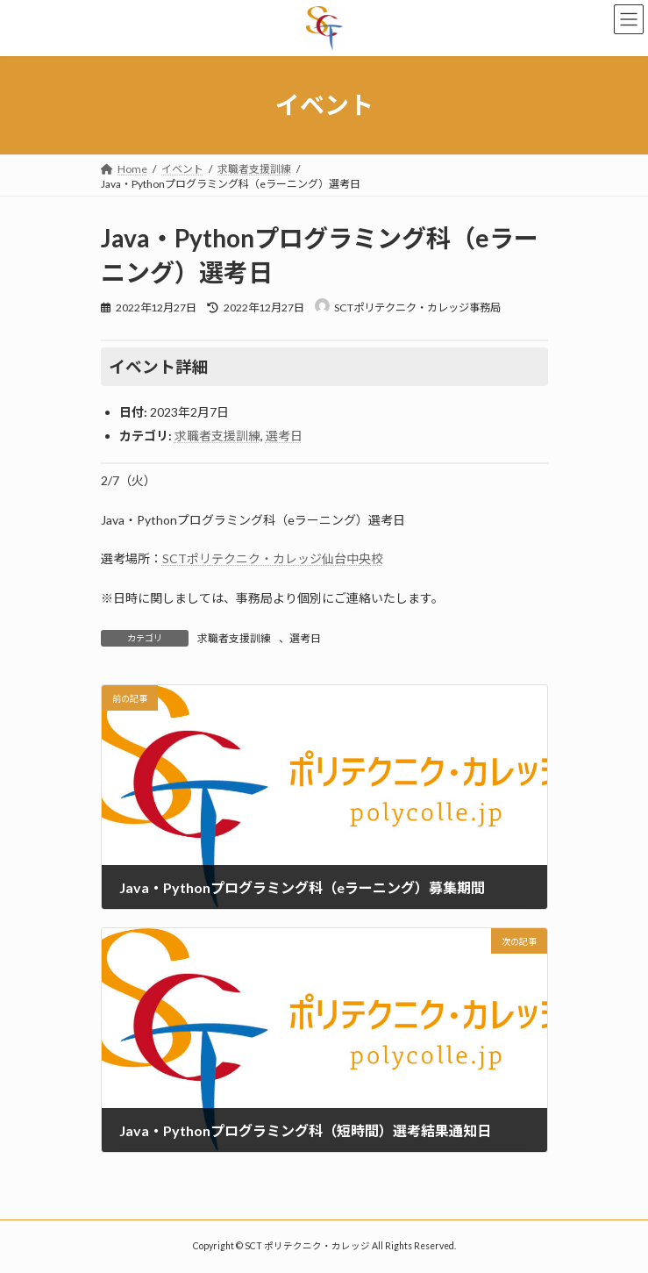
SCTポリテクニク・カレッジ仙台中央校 (272, 558)
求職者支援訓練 (217, 435)
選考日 (284, 435)
